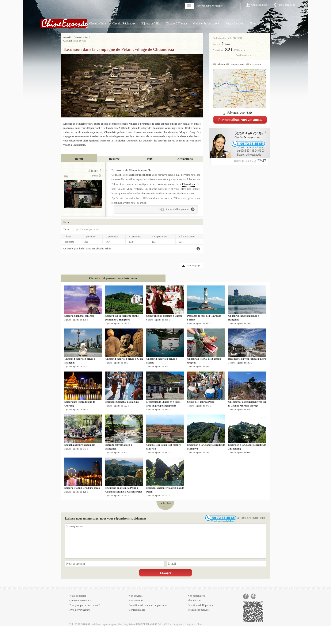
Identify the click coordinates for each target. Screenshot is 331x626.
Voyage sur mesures (199, 605)
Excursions (255, 64)
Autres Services (234, 23)
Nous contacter (77, 592)
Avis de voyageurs (79, 605)
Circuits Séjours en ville (103, 37)
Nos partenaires (196, 592)
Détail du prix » (243, 55)
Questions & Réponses (200, 601)
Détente (221, 64)
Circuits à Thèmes (176, 23)
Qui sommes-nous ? (80, 596)
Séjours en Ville (150, 23)
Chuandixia (188, 180)
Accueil (67, 37)
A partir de (218, 50)
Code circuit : (219, 38)
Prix (150, 155)
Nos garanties (136, 596)
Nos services (135, 592)
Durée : (216, 44)
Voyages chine (81, 37)
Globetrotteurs (237, 64)
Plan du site (194, 596)
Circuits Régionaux (123, 23)
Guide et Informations (206, 23)
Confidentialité (137, 605)
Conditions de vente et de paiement (148, 601)
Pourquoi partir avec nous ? (84, 601)
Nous (253, 23)
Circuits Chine (97, 23)
